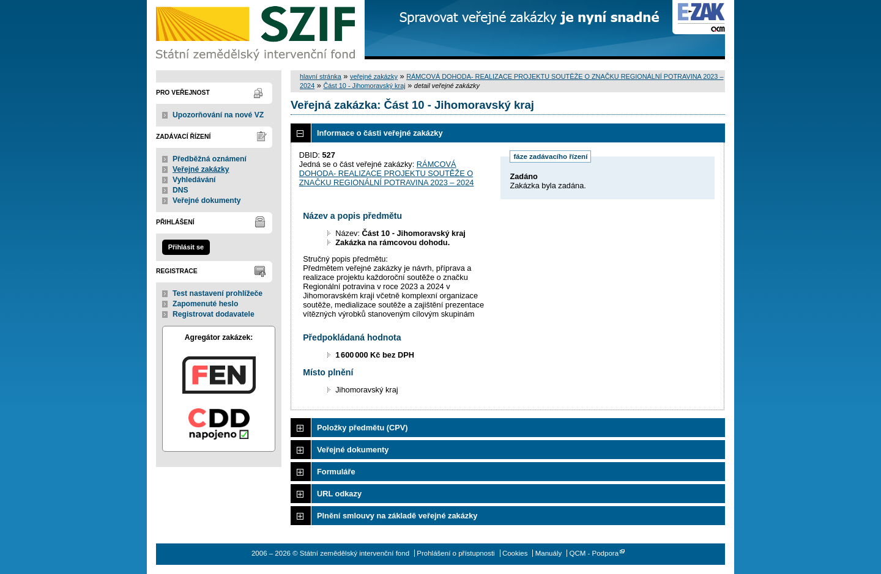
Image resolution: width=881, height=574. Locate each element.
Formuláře (336, 471)
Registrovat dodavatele (214, 314)
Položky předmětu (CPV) (362, 427)
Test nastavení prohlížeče (217, 293)
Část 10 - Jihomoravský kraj (364, 85)
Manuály (548, 553)
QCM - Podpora (594, 553)
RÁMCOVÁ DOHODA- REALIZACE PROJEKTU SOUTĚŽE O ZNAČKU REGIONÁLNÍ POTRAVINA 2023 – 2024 (386, 173)
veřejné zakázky (374, 76)
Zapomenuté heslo (205, 304)
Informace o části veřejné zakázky (380, 133)
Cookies (515, 553)
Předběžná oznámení (210, 159)
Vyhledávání (194, 179)
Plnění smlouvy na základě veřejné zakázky (397, 515)
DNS (180, 190)
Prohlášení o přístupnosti (455, 553)
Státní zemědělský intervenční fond (257, 30)
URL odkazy (339, 493)
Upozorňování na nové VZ (218, 115)
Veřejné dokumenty (206, 200)
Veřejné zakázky (201, 169)
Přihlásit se (186, 247)
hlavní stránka (320, 76)
